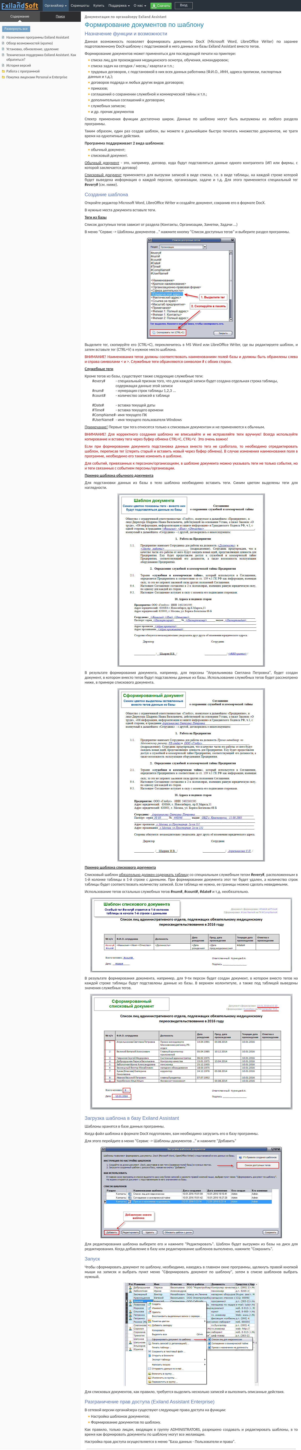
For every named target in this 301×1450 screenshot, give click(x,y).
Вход (183, 5)
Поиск (60, 16)
